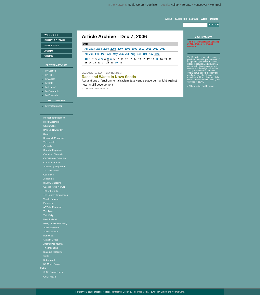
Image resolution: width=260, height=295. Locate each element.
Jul (127, 54)
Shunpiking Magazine (54, 166)
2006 (113, 48)
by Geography (53, 91)
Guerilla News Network (54, 187)
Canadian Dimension (53, 154)
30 (116, 62)
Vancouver (200, 4)
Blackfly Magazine (52, 183)
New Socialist (50, 219)
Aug (132, 54)
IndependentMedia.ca (54, 117)
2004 (99, 48)
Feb (97, 54)
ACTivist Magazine (52, 207)
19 (157, 59)
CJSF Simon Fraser (53, 272)
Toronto (186, 4)
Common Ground (52, 162)
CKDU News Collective (54, 158)
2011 (148, 48)
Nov (151, 54)
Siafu (46, 134)
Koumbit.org (178, 292)
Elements (48, 203)
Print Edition (53, 40)
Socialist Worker (51, 227)
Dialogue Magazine (53, 252)
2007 (120, 48)
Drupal (164, 292)
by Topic (50, 75)
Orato (46, 256)
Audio (47, 51)
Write (204, 18)
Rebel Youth (49, 260)
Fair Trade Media (140, 292)
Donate (214, 18)
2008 (127, 48)
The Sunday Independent (56, 195)
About (168, 18)
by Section (51, 71)
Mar (103, 54)
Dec (157, 54)
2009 (134, 48)
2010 (141, 48)
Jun (121, 54)
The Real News (51, 170)
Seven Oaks (49, 126)
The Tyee (48, 211)
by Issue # (51, 87)
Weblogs (50, 35)
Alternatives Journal (53, 244)
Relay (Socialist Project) (55, 223)
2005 (106, 48)
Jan (91, 54)
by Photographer (54, 106)
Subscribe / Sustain (186, 18)
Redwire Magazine (52, 150)
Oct (145, 54)
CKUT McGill (49, 276)
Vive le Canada (50, 199)
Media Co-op (136, 4)
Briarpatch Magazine (53, 138)
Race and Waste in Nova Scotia (109, 77)
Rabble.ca (48, 235)
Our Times (48, 174)
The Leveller (49, 142)
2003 (92, 48)
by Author (50, 79)
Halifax (175, 4)
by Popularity (52, 95)
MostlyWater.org (51, 122)
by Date (49, 83)
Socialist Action (50, 231)
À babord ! (48, 178)
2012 (155, 48)
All (86, 48)
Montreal (215, 4)
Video (47, 56)
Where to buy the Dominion (201, 86)
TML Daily (48, 215)
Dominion (152, 4)
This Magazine (50, 248)
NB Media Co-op (51, 264)
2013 (163, 48)
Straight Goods (50, 239)
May (115, 54)
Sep (139, 54)
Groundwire (49, 146)
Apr (109, 54)
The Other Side (51, 191)
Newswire (51, 45)
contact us (117, 292)
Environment (114, 73)
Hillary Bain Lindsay (98, 88)
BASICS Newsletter (53, 130)
